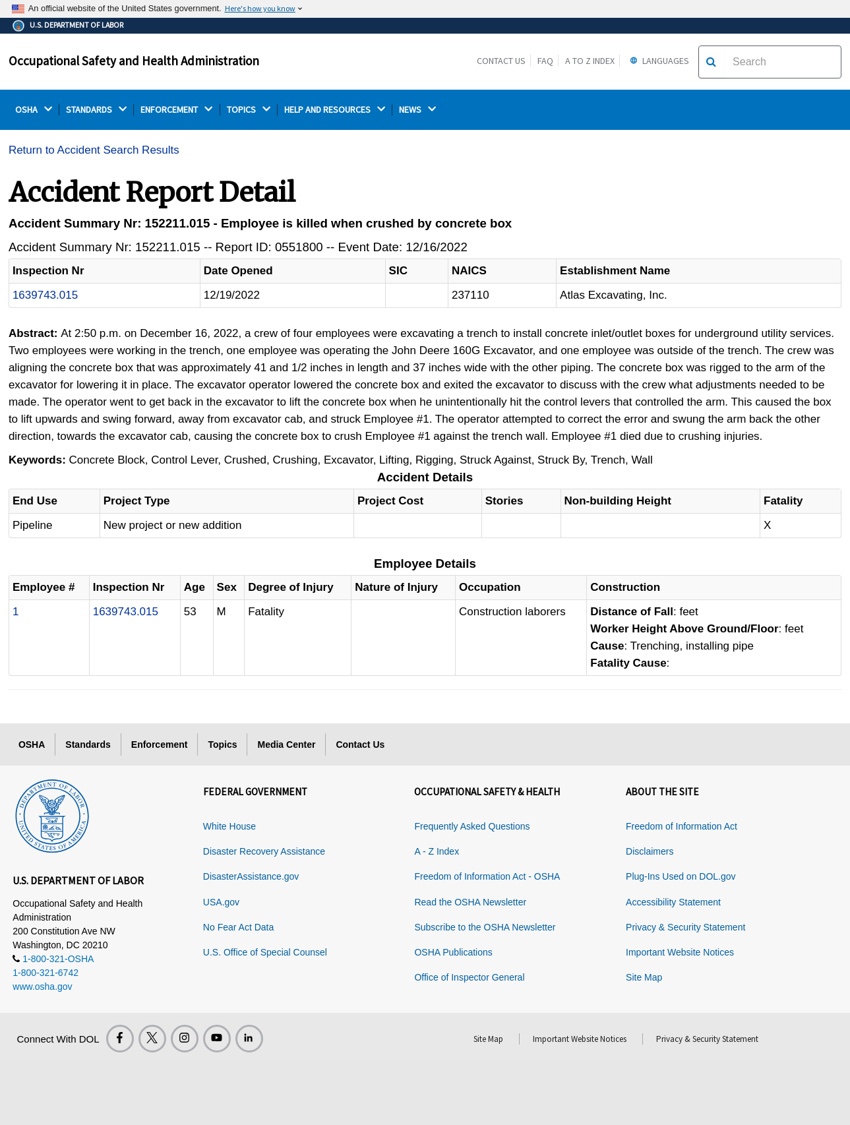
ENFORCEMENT (176, 109)
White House (229, 826)
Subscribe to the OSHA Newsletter (484, 927)
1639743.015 (45, 295)
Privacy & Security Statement (685, 927)
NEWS (417, 109)
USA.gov (221, 902)
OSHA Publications (453, 952)
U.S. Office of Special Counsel (265, 952)
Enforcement (159, 744)
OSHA (33, 109)
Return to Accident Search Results (94, 150)
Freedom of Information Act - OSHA (487, 876)
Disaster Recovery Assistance (264, 851)
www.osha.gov (42, 986)
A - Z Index (436, 851)
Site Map (644, 977)
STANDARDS (96, 109)
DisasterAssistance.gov (251, 876)
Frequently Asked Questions (472, 826)
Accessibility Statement (673, 902)
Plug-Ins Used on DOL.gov (681, 876)
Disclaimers (649, 851)
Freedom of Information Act (681, 826)
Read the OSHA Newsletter (470, 902)
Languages (657, 61)
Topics (222, 744)
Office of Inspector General (469, 977)
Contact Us (501, 61)
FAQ (545, 61)
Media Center (286, 744)
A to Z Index (590, 61)
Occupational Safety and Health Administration (134, 61)
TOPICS (248, 109)
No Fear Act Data (238, 927)
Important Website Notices (680, 952)
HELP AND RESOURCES (334, 109)
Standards (87, 744)
